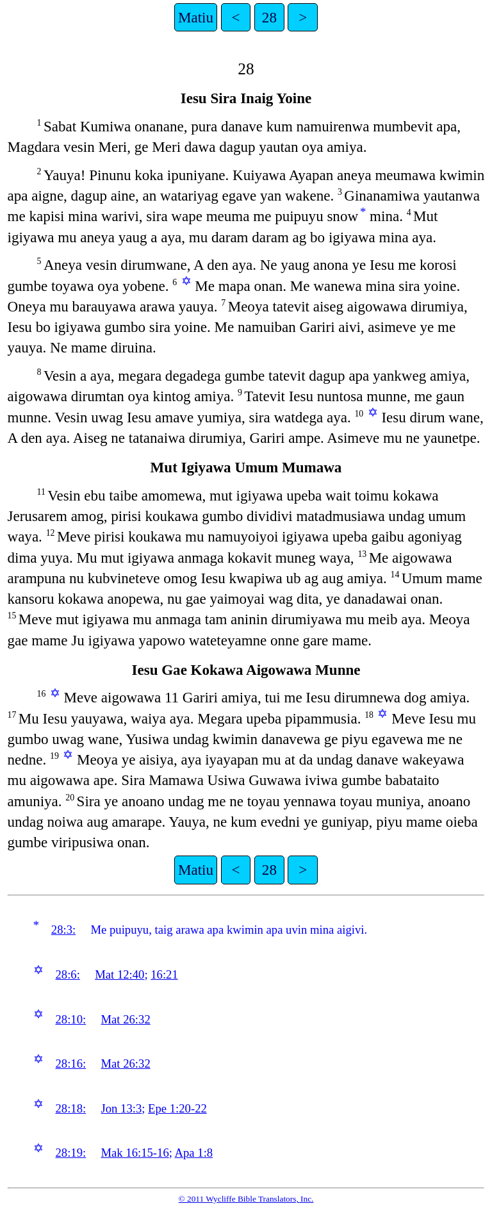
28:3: (63, 929)
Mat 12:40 (119, 974)
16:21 (164, 974)
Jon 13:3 (121, 1108)
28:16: (70, 1063)
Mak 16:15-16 (135, 1152)
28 (269, 17)
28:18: (70, 1108)
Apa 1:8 (194, 1152)
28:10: (70, 1019)
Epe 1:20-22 (177, 1108)
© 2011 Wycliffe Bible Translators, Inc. (246, 1199)
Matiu (195, 17)
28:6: (67, 974)
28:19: (70, 1152)
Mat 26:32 (126, 1019)
